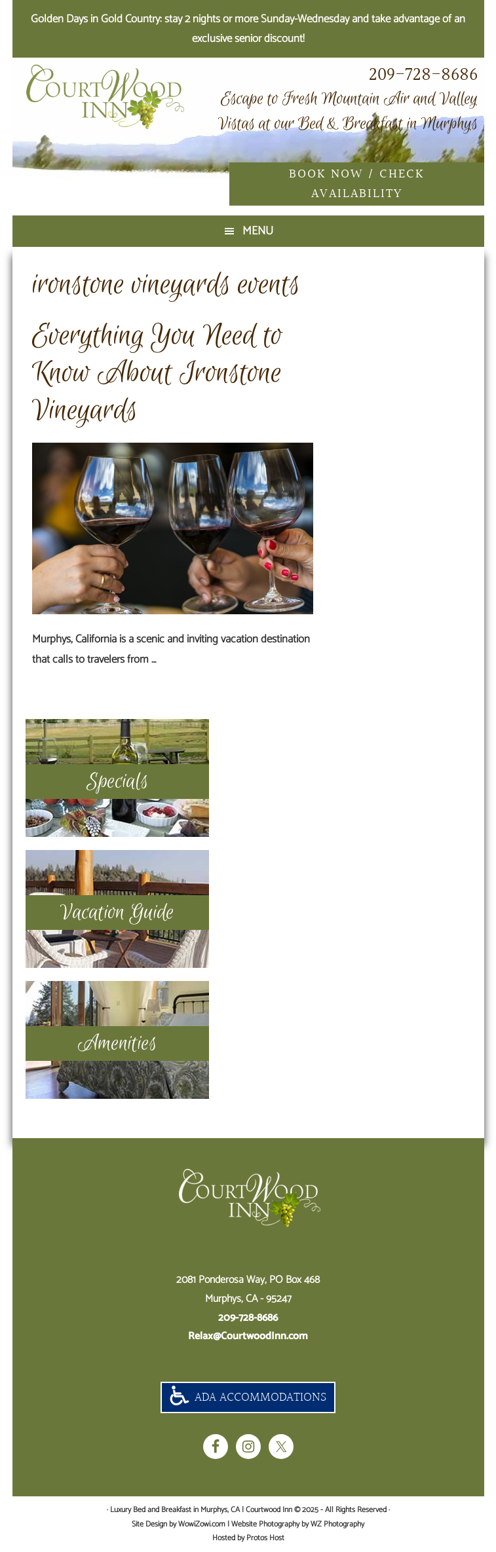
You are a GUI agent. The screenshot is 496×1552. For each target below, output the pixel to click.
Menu (257, 231)
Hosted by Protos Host (248, 1538)
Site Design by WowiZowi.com (178, 1524)
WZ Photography (337, 1524)
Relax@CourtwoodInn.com (248, 1336)
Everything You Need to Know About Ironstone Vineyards (157, 373)
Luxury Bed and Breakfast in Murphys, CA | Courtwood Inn (124, 97)
